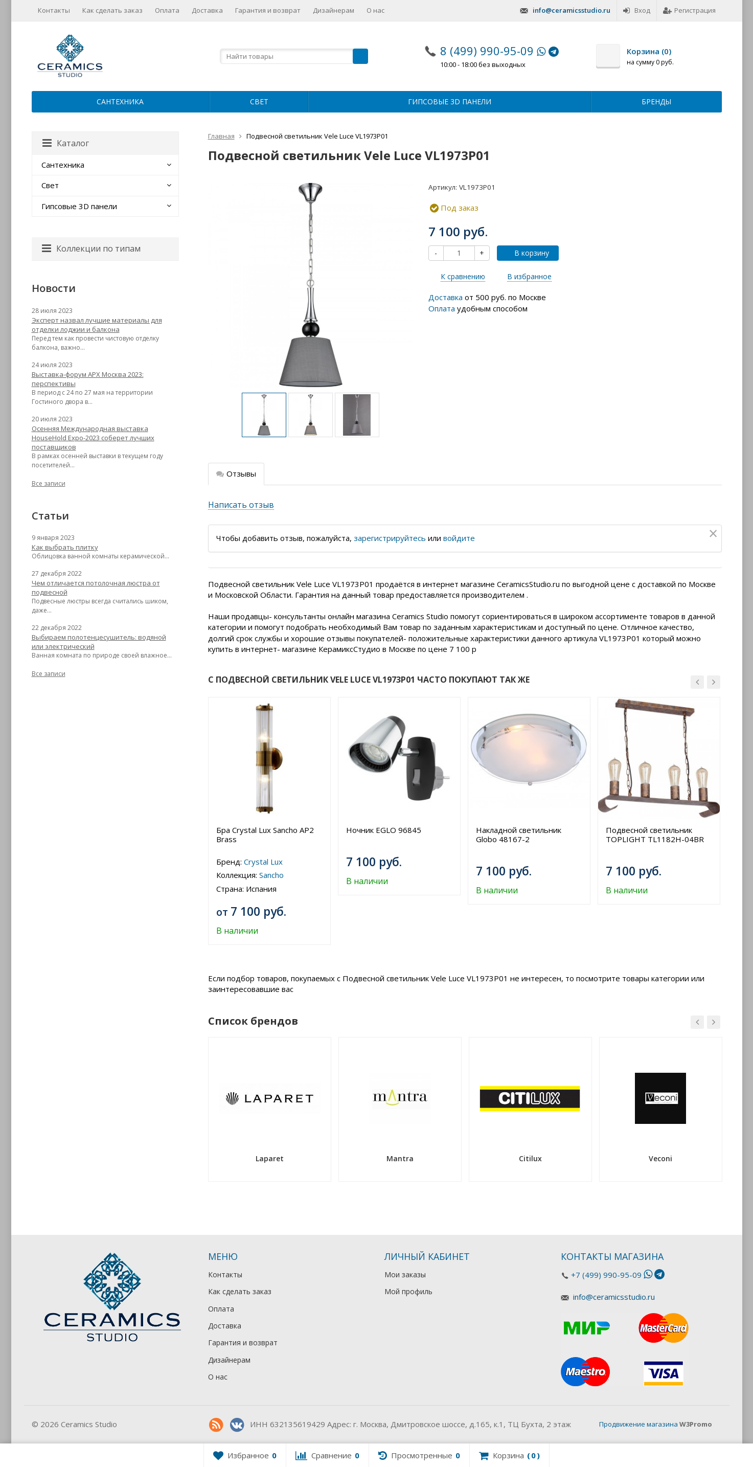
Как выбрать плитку (65, 547)
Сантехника (120, 101)
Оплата (167, 10)
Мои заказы (405, 1274)
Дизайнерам (333, 10)
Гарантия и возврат (268, 10)
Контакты (54, 10)
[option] (264, 415)
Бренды (656, 101)
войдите (459, 538)
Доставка (207, 10)
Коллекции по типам (91, 248)
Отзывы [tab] (236, 473)
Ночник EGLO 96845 (383, 829)
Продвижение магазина (638, 1424)
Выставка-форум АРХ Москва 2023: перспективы (88, 379)
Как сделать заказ (112, 10)
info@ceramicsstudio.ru (571, 10)
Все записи (48, 483)
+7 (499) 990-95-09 (606, 1275)
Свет (259, 101)
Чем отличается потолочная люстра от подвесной (96, 587)
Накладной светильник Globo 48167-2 (518, 834)
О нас (375, 10)
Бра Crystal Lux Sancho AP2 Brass (265, 834)
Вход (636, 10)
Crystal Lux (263, 861)
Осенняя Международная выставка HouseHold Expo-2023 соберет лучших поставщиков (93, 438)
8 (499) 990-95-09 (487, 50)
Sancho (271, 875)
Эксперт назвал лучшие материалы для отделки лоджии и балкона (97, 324)
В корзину (526, 253)
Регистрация (689, 10)
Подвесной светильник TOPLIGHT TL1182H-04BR (655, 834)
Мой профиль (408, 1291)
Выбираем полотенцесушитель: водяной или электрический (99, 642)
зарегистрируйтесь (390, 538)
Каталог (65, 143)
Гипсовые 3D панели (449, 101)
